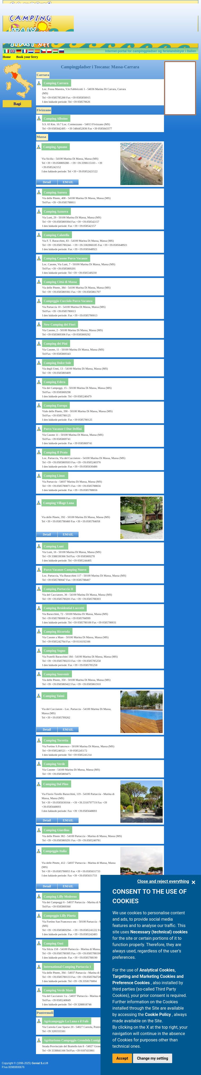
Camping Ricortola (57, 631)
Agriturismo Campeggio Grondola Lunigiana (74, 1040)
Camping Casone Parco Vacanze (65, 258)
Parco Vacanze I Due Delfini (63, 429)
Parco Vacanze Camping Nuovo (65, 570)
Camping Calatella (56, 235)
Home (7, 57)
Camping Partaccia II (58, 589)
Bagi (17, 104)
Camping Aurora (55, 192)
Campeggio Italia (55, 851)
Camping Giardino (56, 830)
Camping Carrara (56, 83)
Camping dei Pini (55, 343)
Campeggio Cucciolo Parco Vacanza (68, 301)
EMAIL (68, 182)
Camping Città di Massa (60, 282)
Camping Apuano (55, 147)
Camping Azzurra (56, 211)
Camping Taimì (54, 696)
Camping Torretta (56, 740)
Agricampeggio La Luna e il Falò (66, 1021)
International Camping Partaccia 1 (67, 967)
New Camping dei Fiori (59, 324)
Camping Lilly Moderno (60, 896)
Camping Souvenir (56, 674)
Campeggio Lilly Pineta (60, 915)
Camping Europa (55, 405)
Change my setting (152, 1058)
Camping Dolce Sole (57, 363)
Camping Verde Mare (58, 990)
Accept (122, 1058)
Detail (47, 182)
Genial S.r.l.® (40, 1063)
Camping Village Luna (58, 503)
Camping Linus (54, 476)
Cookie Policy (158, 1014)
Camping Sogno (54, 651)
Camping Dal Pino (55, 784)
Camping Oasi (53, 943)
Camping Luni (53, 546)
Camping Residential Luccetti (64, 608)
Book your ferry (27, 57)
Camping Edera (54, 382)
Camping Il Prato (55, 452)
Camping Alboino (55, 118)
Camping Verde (54, 764)
